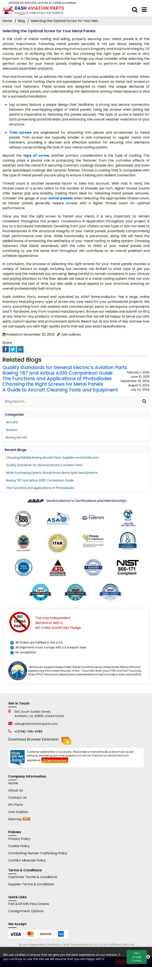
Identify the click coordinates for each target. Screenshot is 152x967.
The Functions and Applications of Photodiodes (57, 378)
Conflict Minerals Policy (27, 860)
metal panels (60, 198)
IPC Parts (15, 804)
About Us (15, 790)
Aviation (12, 430)
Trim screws (20, 132)
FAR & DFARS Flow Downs (28, 904)
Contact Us (17, 797)
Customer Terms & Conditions (32, 877)
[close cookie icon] (148, 957)
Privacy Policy (19, 838)
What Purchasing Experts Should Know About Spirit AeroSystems (52, 473)
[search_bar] (135, 9)
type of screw (36, 155)
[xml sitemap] (26, 819)
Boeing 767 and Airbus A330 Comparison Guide (57, 373)
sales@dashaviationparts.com (36, 724)
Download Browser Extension (39, 741)
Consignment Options (26, 911)
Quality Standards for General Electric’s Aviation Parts (64, 367)
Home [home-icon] (7, 20)
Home (13, 783)
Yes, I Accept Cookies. (136, 956)
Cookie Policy (19, 846)
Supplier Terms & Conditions (31, 884)
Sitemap (15, 819)
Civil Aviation (18, 812)
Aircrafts (12, 422)
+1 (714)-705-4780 (28, 732)
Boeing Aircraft (16, 437)
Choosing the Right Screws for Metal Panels (52, 384)
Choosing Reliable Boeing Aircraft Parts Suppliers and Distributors (52, 457)
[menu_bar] (144, 9)
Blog (21, 20)
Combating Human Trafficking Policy (37, 853)
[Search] (144, 401)
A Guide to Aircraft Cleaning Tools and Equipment (60, 390)
